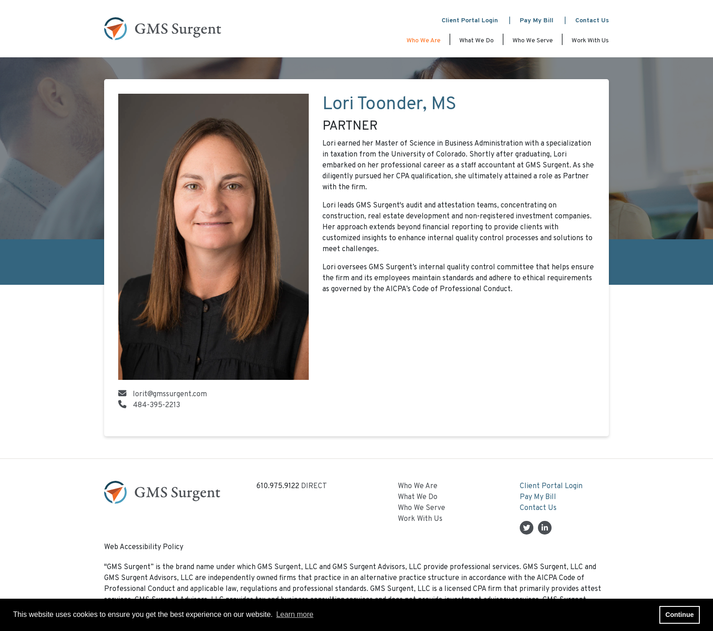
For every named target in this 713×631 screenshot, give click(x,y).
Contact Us (592, 21)
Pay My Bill (536, 21)
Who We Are (424, 41)
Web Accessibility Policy (143, 547)
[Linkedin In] (545, 528)
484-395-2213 (156, 405)
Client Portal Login (470, 21)
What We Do (476, 41)
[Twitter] (526, 528)
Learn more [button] (294, 614)
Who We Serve (532, 41)
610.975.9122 (277, 486)
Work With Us (590, 41)
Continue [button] (679, 614)
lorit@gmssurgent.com (170, 394)
